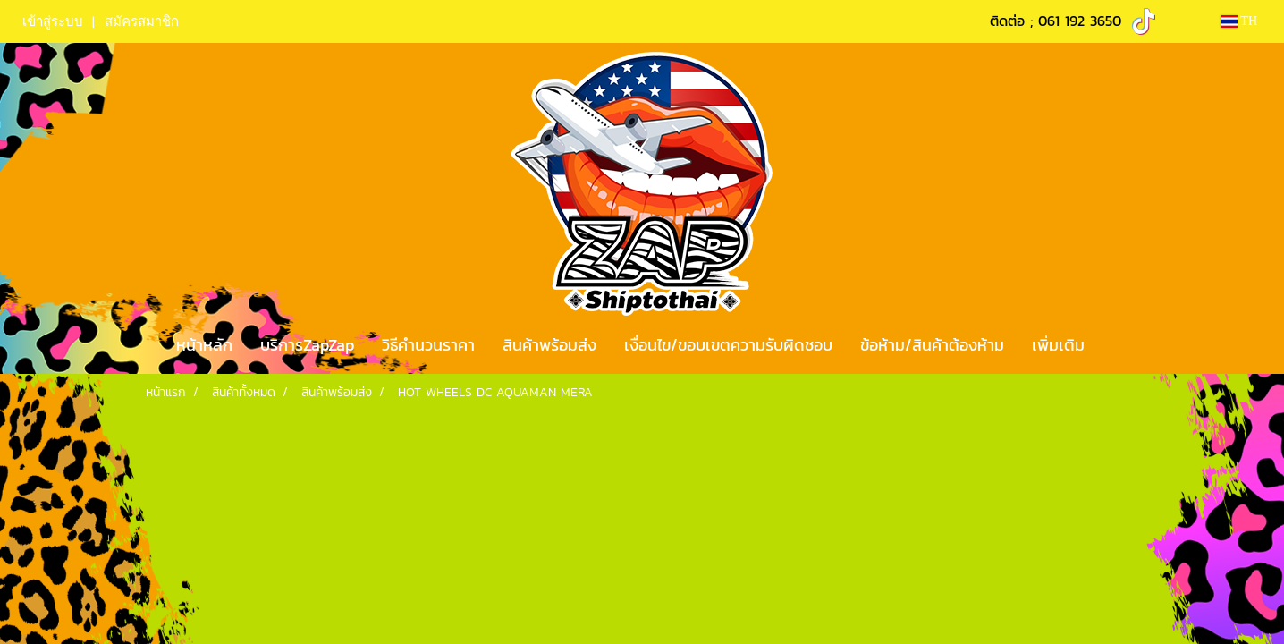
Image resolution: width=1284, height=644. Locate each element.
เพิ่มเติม (1058, 345)
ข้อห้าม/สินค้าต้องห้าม (932, 345)
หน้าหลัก (204, 345)
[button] (1114, 345)
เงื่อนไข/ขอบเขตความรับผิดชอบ (728, 345)
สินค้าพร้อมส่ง (549, 345)
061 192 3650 (1079, 20)
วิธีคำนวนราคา (428, 345)
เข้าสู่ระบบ (52, 21)
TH (1239, 21)
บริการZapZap (307, 345)
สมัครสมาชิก (142, 21)
